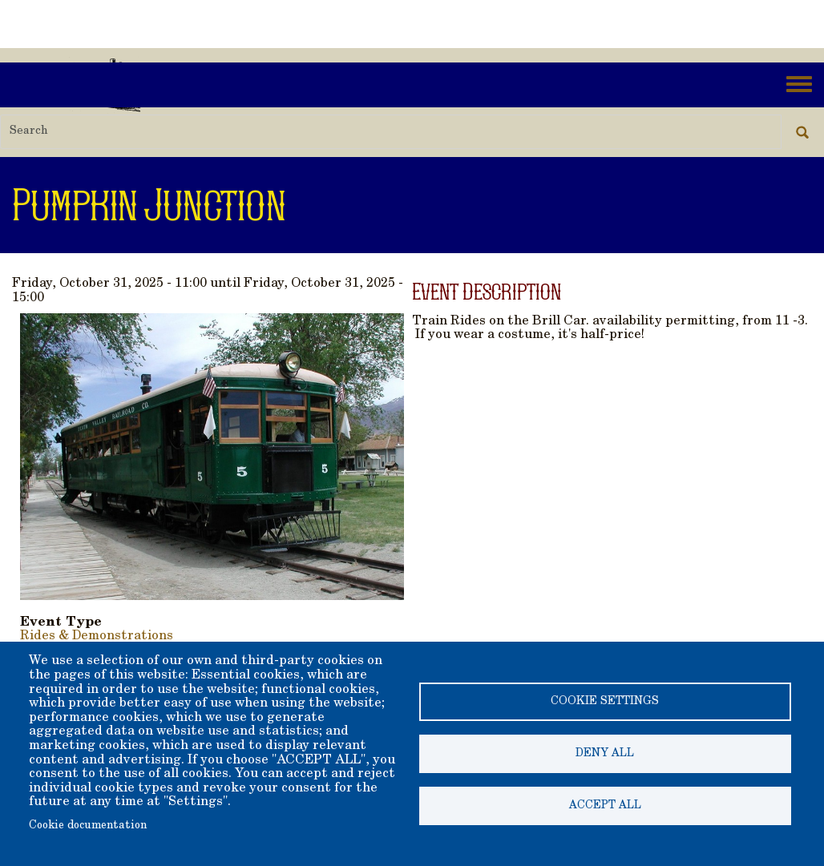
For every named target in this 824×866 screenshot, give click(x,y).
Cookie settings (605, 701)
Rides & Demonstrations (96, 636)
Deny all (605, 753)
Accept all (605, 806)
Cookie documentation (88, 826)
